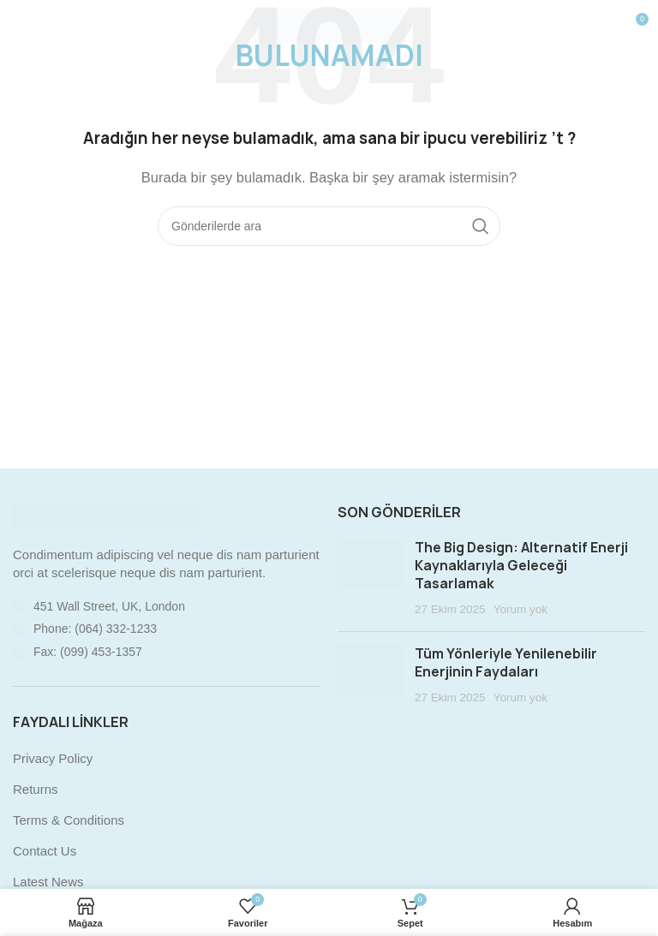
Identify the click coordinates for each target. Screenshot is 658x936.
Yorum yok (520, 609)
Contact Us (44, 851)
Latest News (48, 881)
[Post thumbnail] (370, 578)
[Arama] (329, 226)
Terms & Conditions (68, 820)
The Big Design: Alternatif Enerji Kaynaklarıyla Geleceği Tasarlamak (521, 566)
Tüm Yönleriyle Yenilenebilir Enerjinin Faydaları (506, 663)
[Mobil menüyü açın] (41, 26)
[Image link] (107, 514)
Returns (35, 789)
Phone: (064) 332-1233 (95, 628)
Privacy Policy (53, 758)
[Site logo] (329, 24)
